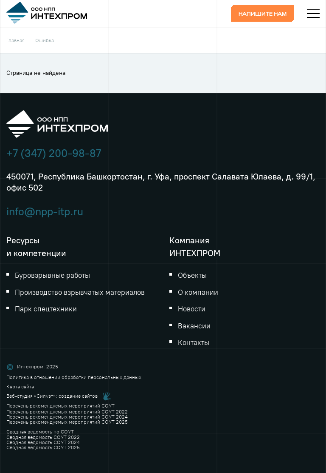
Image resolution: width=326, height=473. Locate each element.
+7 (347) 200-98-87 (53, 153)
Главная (15, 40)
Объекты (192, 275)
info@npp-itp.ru (44, 211)
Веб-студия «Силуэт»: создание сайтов (52, 396)
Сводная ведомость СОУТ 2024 (43, 442)
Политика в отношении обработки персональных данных (73, 377)
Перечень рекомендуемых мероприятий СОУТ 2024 (67, 416)
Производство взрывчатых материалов (80, 292)
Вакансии (194, 326)
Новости (191, 309)
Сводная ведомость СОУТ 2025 (43, 447)
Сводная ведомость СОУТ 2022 (43, 437)
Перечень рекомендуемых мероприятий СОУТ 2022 (67, 411)
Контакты (193, 342)
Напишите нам (263, 14)
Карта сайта (20, 386)
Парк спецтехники (46, 309)
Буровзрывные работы (52, 275)
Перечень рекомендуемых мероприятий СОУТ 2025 (67, 422)
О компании (198, 292)
